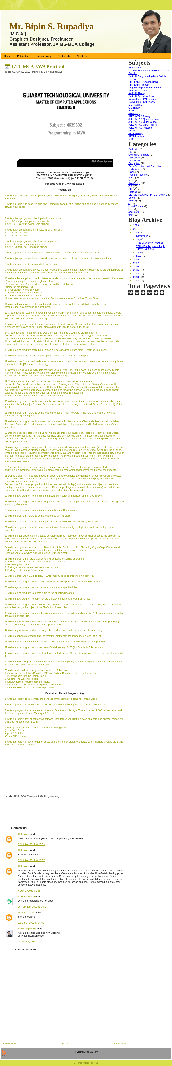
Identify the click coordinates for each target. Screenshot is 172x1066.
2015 (136, 270)
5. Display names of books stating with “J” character (33, 684)
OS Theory (134, 107)
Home (65, 1043)
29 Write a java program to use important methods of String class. (41, 510)
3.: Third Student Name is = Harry (23, 295)
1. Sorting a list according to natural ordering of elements (36, 561)
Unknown (23, 834)
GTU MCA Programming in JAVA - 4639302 (150, 248)
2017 (136, 263)
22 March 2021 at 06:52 (31, 922)
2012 (136, 280)
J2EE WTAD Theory (139, 116)
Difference (134, 160)
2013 (136, 277)
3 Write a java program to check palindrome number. (33, 218)
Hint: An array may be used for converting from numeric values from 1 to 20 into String (52, 298)
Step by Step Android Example (145, 87)
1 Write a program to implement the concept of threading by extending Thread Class (51, 698)
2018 (136, 259)
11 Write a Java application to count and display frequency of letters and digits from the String (56, 304)
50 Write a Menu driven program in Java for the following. (36, 670)
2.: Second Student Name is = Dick (24, 292)
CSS (131, 151)
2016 (136, 266)
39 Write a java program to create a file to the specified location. (40, 593)
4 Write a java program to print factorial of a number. (33, 229)
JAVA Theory (135, 133)
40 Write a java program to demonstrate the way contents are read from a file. (47, 598)
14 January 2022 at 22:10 (32, 941)
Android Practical (137, 90)
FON (131, 171)
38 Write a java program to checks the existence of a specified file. (41, 587)
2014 (136, 273)
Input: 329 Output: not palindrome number (28, 221)
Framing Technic (137, 174)
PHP (131, 189)
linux (131, 209)
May (139, 256)
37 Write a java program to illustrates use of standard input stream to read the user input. (53, 581)
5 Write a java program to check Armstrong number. (33, 241)
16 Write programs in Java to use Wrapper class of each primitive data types (46, 355)
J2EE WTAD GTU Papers (142, 124)
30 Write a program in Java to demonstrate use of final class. (38, 515)
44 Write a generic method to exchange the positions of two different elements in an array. (54, 630)
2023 (136, 225)
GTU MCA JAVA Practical (38, 66)
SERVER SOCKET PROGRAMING (147, 194)
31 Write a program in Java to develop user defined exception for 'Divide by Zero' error (52, 521)
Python (132, 130)
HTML (131, 110)
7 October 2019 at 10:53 (31, 844)
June (139, 252)
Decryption (134, 157)
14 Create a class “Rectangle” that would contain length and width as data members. (51, 332)
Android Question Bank (141, 96)
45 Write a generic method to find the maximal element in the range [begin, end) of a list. (53, 635)
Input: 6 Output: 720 (16, 235)
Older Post (120, 1043)
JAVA (16, 796)
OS (130, 186)
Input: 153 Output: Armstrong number (25, 244)
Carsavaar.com (27, 896)
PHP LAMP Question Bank (143, 81)
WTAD (132, 200)
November (142, 235)
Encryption (134, 163)
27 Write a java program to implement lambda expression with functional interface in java (53, 495)
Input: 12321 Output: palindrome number (27, 224)
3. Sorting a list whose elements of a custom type (32, 567)
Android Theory (136, 93)
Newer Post (9, 1043)
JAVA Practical (136, 136)
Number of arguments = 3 (19, 286)
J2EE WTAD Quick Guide (142, 122)
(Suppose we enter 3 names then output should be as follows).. (39, 284)
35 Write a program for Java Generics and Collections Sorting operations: (45, 558)
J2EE (131, 177)
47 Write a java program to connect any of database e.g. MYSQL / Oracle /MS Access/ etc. (54, 647)
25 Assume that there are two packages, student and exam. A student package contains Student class (60, 467)
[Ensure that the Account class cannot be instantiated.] (34, 395)
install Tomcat (136, 206)
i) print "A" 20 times (15, 730)
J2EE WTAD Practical (140, 127)
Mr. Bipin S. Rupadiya (51, 26)
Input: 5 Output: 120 (16, 232)
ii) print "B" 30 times (15, 733)
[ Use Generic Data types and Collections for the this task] (36, 552)
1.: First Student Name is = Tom (22, 289)
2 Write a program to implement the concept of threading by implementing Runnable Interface (56, 704)
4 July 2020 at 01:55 (29, 890)
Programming (51, 796)
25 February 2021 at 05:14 (32, 906)
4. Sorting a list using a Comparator (24, 570)
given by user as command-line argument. (28, 306)
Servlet (132, 197)
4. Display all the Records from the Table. (27, 681)
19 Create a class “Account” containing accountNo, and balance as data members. (50, 381)
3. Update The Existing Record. (22, 678)
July (138, 239)
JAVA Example (29, 796)
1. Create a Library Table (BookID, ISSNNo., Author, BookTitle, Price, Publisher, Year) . (52, 673)
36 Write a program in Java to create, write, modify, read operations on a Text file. (49, 575)
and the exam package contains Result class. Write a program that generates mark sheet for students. (61, 470)
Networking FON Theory (141, 101)
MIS (130, 139)
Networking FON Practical (142, 99)
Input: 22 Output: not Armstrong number (26, 246)
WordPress (134, 67)
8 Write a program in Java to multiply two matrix (31, 264)
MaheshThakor (27, 912)
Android (132, 149)
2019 (136, 232)
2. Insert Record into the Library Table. (26, 675)
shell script (134, 212)
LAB (40, 796)
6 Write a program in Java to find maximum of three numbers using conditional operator (52, 252)
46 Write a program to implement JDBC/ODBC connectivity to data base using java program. (55, 641)
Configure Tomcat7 (138, 154)
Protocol (133, 192)
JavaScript (134, 113)
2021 (136, 229)
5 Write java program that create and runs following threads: (37, 727)
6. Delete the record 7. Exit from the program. (29, 687)
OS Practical (135, 104)
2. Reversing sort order (17, 564)
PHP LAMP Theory (138, 84)
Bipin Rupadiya (27, 928)
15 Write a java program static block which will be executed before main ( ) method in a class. (56, 349)
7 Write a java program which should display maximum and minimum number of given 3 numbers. (58, 258)
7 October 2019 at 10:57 (31, 860)
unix (130, 214)
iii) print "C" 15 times (16, 736)
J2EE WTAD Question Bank (143, 119)
